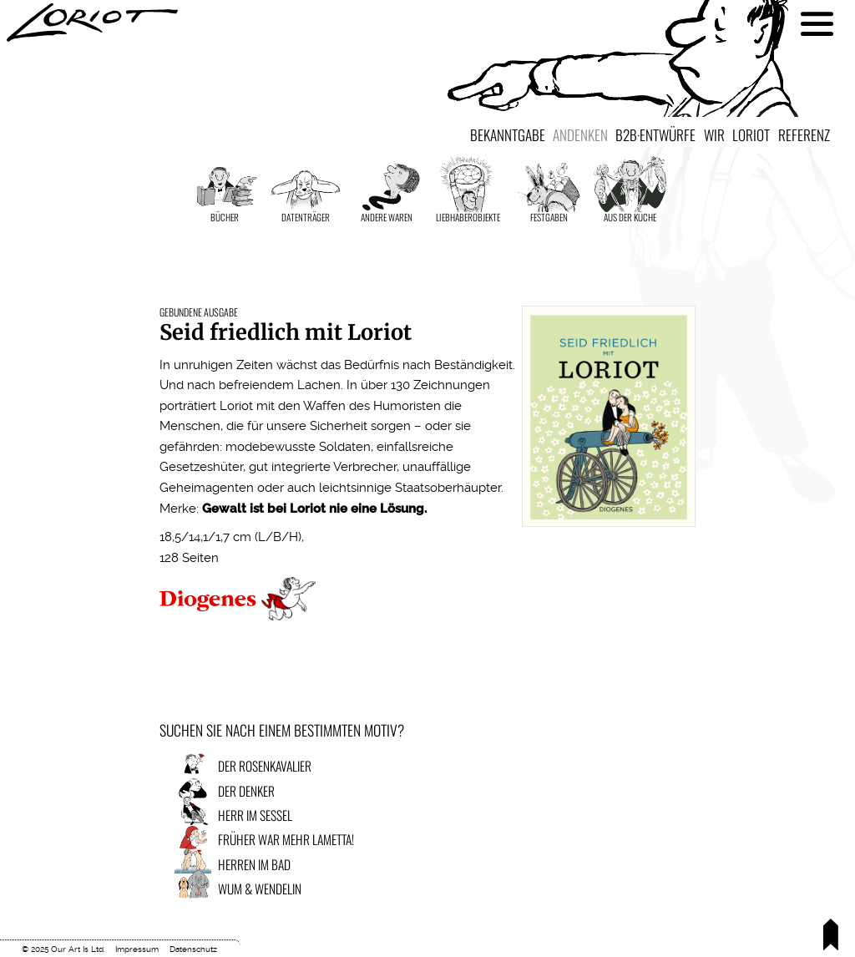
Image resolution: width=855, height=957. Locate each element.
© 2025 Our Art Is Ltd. (63, 949)
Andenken (580, 134)
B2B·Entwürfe (655, 134)
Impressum (137, 949)
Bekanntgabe (507, 134)
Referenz (804, 134)
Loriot (751, 134)
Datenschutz (193, 949)
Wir (714, 134)
